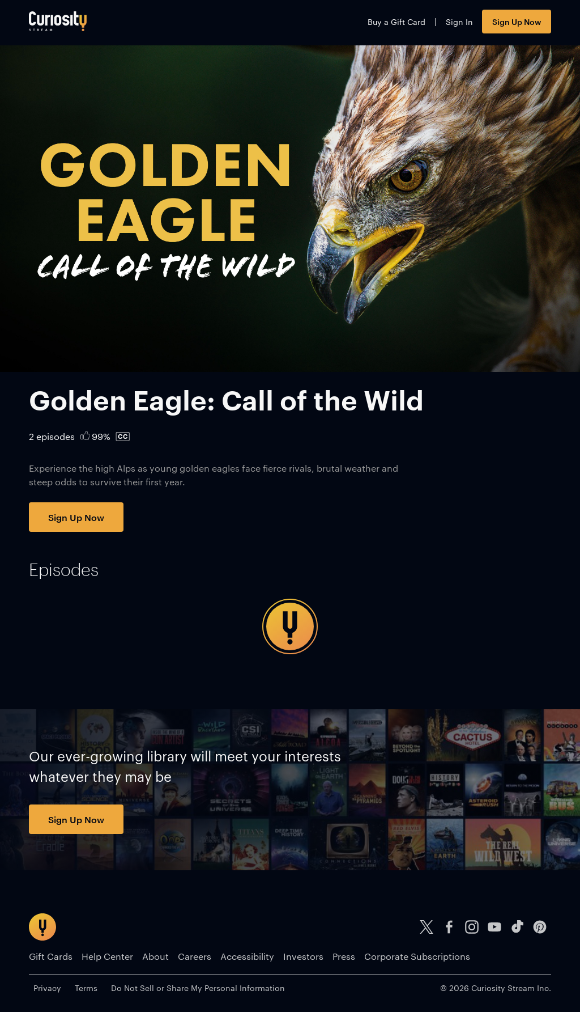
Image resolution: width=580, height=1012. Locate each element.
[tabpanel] (290, 626)
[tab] (64, 570)
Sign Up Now (516, 21)
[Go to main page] (57, 21)
